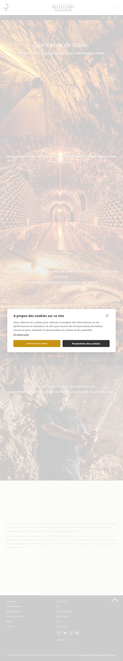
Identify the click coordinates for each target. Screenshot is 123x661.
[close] (107, 315)
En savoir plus (21, 334)
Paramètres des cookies (86, 343)
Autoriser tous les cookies (37, 343)
